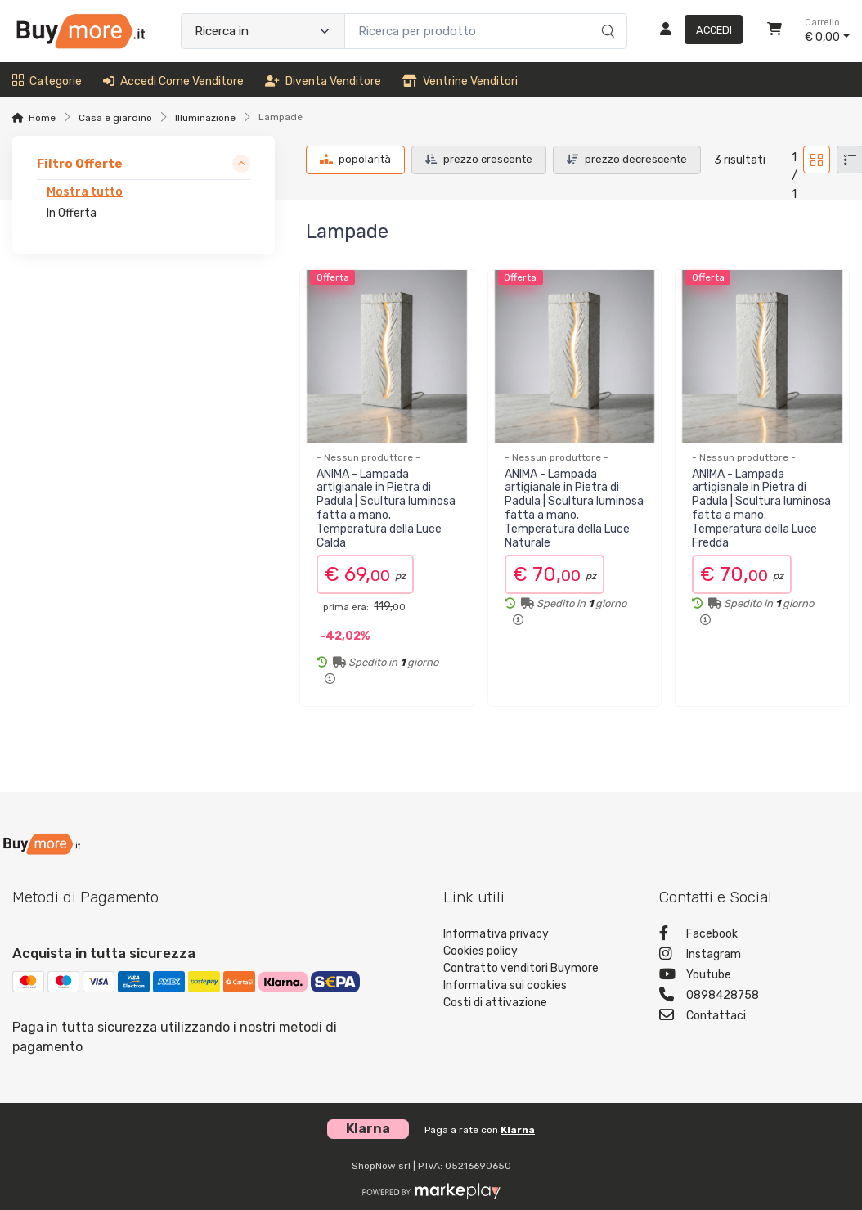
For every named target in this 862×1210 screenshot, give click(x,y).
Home (42, 118)
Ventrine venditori (460, 81)
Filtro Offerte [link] (80, 163)
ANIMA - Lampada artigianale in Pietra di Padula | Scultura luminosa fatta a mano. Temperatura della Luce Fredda (761, 508)
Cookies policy (480, 951)
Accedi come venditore (173, 81)
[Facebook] (755, 935)
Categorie (47, 81)
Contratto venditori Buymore (521, 968)
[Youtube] (755, 976)
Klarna (518, 1130)
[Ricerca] (605, 14)
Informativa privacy (496, 934)
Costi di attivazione (495, 1003)
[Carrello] (774, 31)
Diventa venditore (323, 81)
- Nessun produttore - (368, 457)
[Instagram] (755, 956)
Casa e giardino (115, 118)
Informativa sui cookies (505, 985)
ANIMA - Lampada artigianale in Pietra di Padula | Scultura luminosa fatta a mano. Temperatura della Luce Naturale (574, 508)
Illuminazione (205, 118)
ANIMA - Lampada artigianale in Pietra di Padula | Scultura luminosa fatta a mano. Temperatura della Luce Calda (386, 508)
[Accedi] (695, 31)
